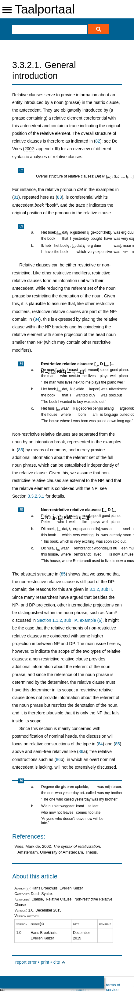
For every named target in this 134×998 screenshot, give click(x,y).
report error (26, 962)
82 (97, 141)
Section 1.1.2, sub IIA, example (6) (70, 620)
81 (16, 197)
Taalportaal (45, 9)
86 (80, 751)
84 (36, 319)
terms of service (113, 987)
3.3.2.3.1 (36, 496)
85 (20, 449)
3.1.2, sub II (100, 589)
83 (59, 197)
